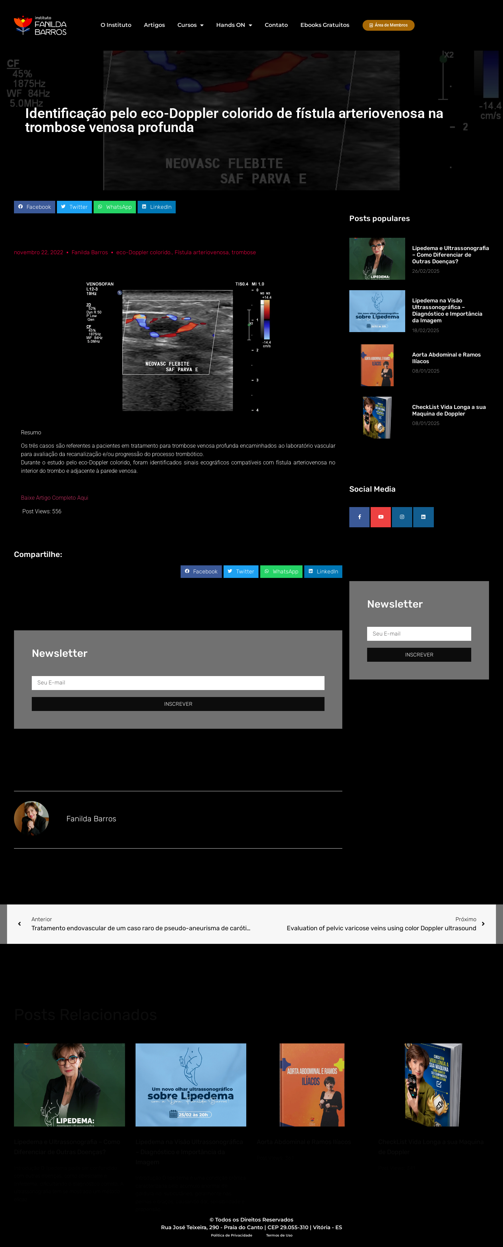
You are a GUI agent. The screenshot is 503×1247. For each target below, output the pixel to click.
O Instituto (116, 25)
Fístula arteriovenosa (202, 252)
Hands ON (234, 25)
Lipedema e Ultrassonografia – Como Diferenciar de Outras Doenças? (450, 255)
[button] (34, 207)
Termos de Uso (279, 1235)
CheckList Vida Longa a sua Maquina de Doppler (449, 410)
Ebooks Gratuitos (324, 25)
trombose (244, 252)
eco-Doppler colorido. (144, 252)
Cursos (190, 25)
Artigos (154, 25)
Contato (276, 25)
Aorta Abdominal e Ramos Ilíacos (304, 1142)
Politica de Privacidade (231, 1235)
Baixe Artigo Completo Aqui (54, 497)
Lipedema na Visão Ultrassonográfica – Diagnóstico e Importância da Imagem (447, 310)
